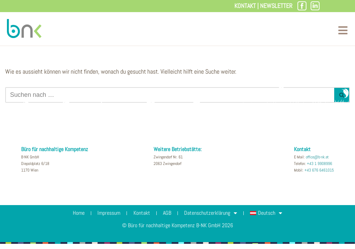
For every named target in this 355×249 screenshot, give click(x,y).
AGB (168, 218)
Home (75, 218)
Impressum (107, 218)
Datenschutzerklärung (212, 218)
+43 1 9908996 (319, 169)
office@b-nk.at (317, 162)
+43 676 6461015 (319, 175)
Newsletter (276, 6)
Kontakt (245, 6)
